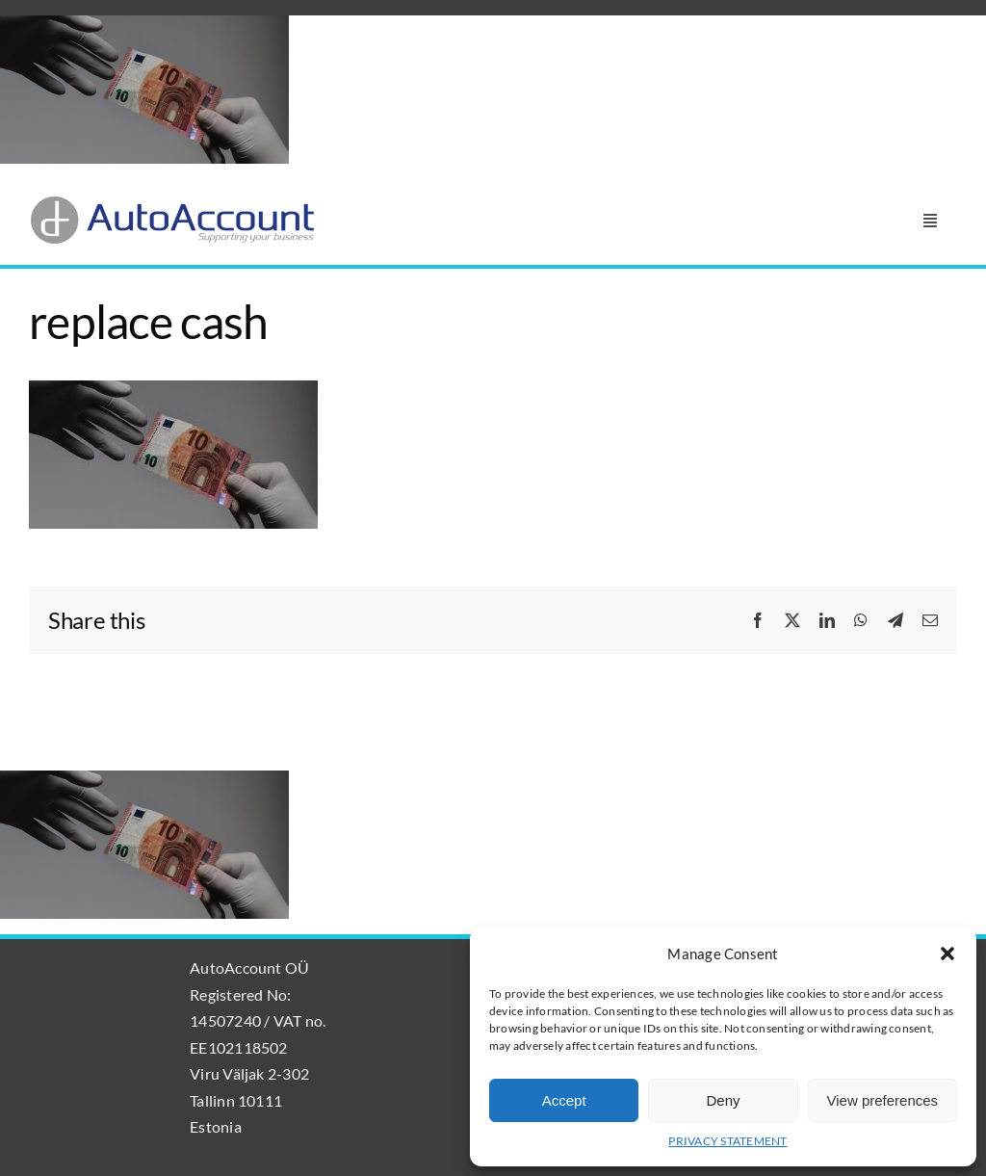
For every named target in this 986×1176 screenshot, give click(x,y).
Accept (564, 1100)
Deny (723, 1100)
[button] (947, 953)
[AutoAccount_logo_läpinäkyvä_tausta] (173, 202)
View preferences (883, 1100)
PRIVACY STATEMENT (727, 1141)
